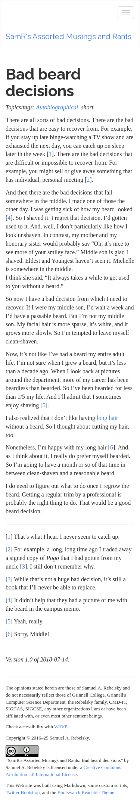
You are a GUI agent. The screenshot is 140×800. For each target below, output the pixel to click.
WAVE (61, 726)
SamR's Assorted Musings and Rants (68, 36)
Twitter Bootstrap (23, 792)
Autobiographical (57, 107)
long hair (107, 418)
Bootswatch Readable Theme (85, 792)
